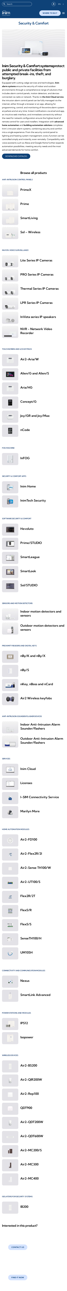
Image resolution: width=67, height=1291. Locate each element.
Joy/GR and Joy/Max (35, 416)
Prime (24, 204)
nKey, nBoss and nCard (36, 684)
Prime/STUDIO (31, 543)
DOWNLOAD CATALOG (16, 156)
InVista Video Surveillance (15, 250)
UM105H (26, 952)
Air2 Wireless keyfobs (36, 698)
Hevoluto (27, 529)
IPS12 (24, 1023)
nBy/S (24, 670)
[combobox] (17, 4)
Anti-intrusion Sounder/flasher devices (22, 716)
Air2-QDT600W (31, 1136)
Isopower (26, 1037)
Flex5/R (26, 910)
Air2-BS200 (28, 1065)
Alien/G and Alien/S (34, 373)
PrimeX (25, 190)
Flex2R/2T (27, 896)
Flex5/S (25, 924)
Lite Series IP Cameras (36, 260)
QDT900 (26, 1108)
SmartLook (28, 571)
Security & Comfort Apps (14, 476)
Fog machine (8, 448)
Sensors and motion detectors (17, 603)
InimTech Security (33, 500)
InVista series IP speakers (38, 317)
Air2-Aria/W (29, 359)
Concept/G (28, 401)
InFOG (25, 458)
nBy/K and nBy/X (32, 656)
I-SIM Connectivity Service (39, 797)
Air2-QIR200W (31, 1079)
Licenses (26, 783)
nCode (25, 430)
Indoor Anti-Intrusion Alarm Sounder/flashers (40, 726)
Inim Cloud (28, 769)
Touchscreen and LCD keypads (17, 349)
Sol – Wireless (30, 232)
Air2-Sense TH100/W (35, 868)
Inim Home (28, 486)
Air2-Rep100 (29, 1094)
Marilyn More (30, 811)
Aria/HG (26, 387)
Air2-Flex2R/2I (31, 853)
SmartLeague (30, 557)
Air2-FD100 (28, 839)
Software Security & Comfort (16, 518)
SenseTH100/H (30, 938)
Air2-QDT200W (31, 1122)
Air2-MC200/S (31, 1150)
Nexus (24, 981)
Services (6, 759)
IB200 (24, 1207)
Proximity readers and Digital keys (19, 646)
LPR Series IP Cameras (36, 303)
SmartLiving (29, 218)
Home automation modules (15, 829)
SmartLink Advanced (35, 995)
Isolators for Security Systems (17, 1196)
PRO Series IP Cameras (36, 274)
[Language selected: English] (61, 4)
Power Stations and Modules (16, 1013)
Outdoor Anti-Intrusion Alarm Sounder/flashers (41, 740)
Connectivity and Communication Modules (23, 970)
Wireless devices (10, 1055)
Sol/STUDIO (29, 585)
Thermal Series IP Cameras (39, 288)
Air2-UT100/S (30, 882)
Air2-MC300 (29, 1164)
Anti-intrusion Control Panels (17, 179)
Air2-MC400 (29, 1178)
